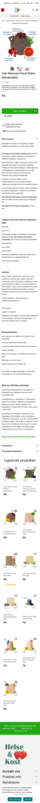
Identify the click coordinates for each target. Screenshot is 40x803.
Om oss (23, 3)
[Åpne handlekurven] (37, 10)
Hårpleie (18, 21)
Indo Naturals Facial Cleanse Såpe (29, 617)
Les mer (4, 91)
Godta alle (28, 799)
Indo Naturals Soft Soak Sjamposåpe (9, 533)
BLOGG (37, 3)
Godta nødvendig (14, 799)
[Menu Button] (2, 10)
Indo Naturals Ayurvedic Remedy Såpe (29, 532)
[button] (35, 111)
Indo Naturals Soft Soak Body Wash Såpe (9, 703)
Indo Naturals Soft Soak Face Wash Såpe (29, 660)
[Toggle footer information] (36, 771)
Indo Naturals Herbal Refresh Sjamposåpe (10, 489)
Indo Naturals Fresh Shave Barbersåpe (10, 661)
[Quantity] (20, 105)
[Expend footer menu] (36, 777)
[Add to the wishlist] (16, 468)
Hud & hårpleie (10, 21)
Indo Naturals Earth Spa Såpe (29, 574)
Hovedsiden (15, 3)
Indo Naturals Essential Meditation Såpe (10, 617)
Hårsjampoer (26, 21)
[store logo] (17, 10)
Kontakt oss (6, 3)
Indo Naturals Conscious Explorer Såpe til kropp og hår (30, 489)
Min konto (30, 3)
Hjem (3, 21)
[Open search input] (33, 10)
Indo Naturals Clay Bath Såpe (9, 574)
